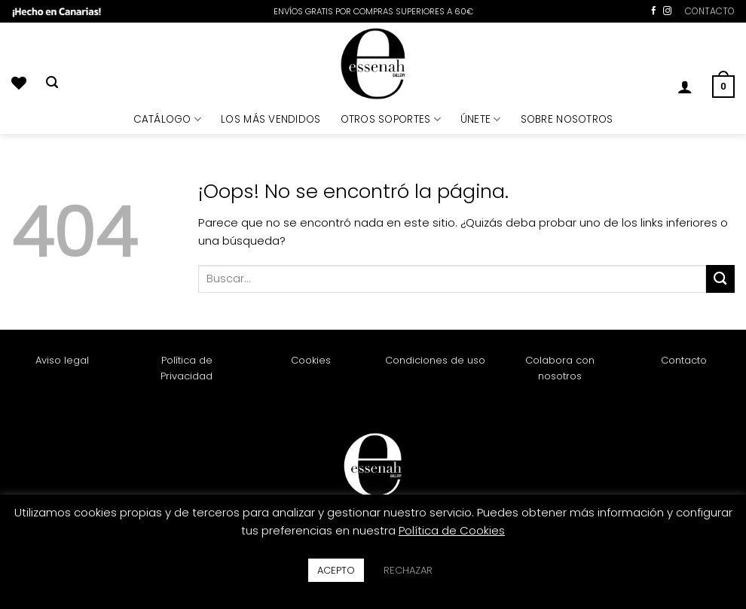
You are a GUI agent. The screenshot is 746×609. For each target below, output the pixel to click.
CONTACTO (710, 11)
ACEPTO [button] (336, 570)
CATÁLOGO (167, 119)
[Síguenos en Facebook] (654, 11)
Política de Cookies (452, 530)
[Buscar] (52, 83)
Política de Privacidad (186, 368)
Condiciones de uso (435, 360)
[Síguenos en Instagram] (667, 11)
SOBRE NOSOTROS (567, 119)
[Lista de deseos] (18, 82)
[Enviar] (720, 279)
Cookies (311, 360)
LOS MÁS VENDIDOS (270, 119)
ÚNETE (480, 119)
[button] (684, 86)
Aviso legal (62, 360)
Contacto (684, 360)
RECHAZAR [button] (408, 570)
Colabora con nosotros (560, 368)
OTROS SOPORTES (391, 119)
